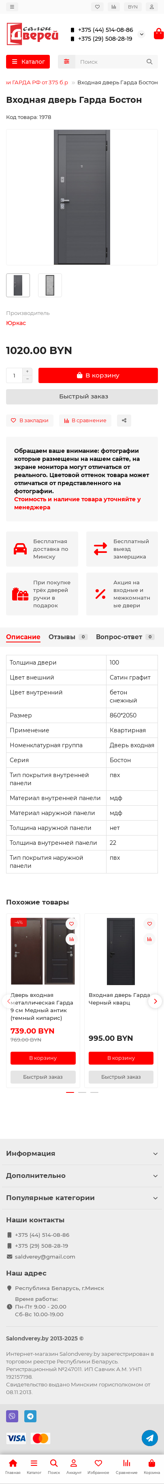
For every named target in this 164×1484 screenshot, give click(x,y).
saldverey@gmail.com (45, 1256)
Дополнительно (82, 1175)
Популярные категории (82, 1198)
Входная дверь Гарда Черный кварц (119, 999)
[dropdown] (12, 6)
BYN (133, 7)
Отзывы (68, 637)
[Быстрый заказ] (82, 396)
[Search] (116, 62)
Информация (82, 1153)
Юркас (16, 323)
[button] (9, 1001)
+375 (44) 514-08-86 (100, 30)
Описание (23, 637)
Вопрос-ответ (125, 637)
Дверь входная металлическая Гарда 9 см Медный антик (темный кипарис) (42, 1006)
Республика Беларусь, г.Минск (59, 1288)
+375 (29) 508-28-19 (99, 39)
